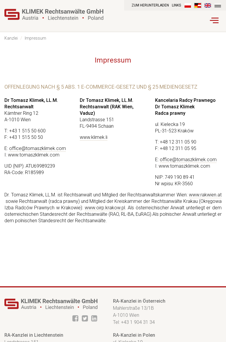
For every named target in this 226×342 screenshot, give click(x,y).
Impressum (35, 38)
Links (176, 5)
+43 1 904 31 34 (138, 322)
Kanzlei (11, 38)
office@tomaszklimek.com (37, 148)
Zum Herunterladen (150, 5)
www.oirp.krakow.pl (105, 207)
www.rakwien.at (205, 195)
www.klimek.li (93, 137)
